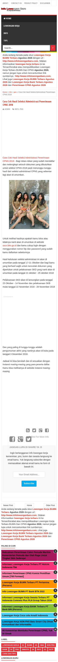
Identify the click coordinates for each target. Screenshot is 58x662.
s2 (11, 649)
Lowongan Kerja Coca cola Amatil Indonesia (25, 615)
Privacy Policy (30, 3)
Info (6, 33)
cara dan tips (9, 654)
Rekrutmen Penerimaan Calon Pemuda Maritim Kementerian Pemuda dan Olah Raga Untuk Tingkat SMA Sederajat (26, 555)
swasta (25, 649)
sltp (51, 649)
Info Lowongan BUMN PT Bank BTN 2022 (23, 591)
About (5, 3)
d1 (45, 649)
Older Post (50, 505)
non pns (51, 645)
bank (4, 649)
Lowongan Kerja (11, 25)
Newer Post (8, 505)
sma (42, 645)
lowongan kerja (10, 645)
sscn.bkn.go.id (10, 245)
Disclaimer (45, 3)
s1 (23, 645)
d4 (33, 649)
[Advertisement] (29, 133)
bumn (29, 645)
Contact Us (16, 3)
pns (21, 109)
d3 (36, 645)
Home (7, 18)
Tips (6, 40)
